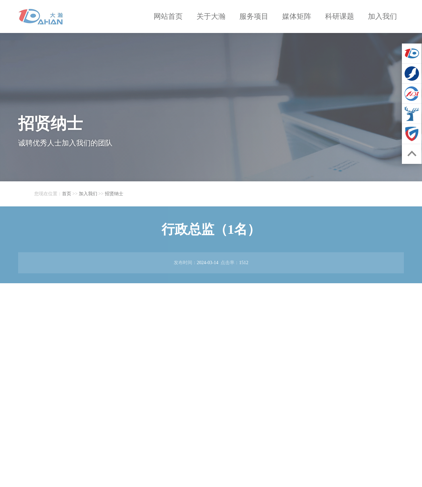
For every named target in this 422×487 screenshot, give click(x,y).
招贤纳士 (114, 193)
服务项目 (253, 16)
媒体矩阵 (296, 16)
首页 (66, 193)
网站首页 (168, 16)
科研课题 (339, 16)
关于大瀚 (211, 16)
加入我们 (382, 16)
